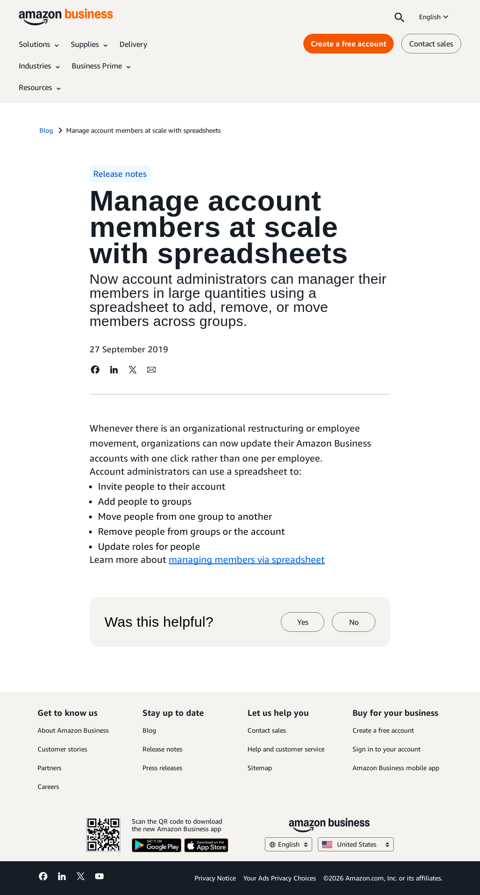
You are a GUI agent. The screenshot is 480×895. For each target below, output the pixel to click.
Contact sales (267, 730)
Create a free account (383, 730)
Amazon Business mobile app (395, 768)
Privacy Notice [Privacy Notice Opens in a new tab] (215, 878)
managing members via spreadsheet (247, 559)
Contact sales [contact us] (431, 43)
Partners (49, 768)
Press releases (162, 768)
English (434, 17)
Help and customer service (286, 749)
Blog (149, 730)
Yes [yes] (302, 622)
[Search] (399, 17)
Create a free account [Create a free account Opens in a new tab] (348, 43)
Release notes (162, 749)
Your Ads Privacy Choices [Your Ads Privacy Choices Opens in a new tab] (279, 878)
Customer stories (62, 749)
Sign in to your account (386, 749)
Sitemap (260, 768)
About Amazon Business (73, 730)
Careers (48, 786)
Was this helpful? (159, 622)
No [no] (354, 622)
